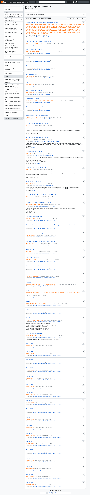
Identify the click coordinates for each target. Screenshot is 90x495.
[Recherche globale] (52, 2)
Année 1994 (29, 384)
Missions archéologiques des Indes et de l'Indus (13, 19)
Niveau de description (11, 113)
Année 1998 (29, 409)
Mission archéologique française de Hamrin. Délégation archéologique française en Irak (13, 107)
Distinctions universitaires (34, 266)
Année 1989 (29, 351)
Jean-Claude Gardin (13, 43)
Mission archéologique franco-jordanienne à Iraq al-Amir (13, 98)
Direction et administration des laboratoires (39, 41)
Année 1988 (29, 343)
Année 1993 (29, 376)
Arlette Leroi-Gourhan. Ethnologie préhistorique (13, 52)
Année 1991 (29, 359)
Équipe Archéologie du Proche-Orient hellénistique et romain (13, 15)
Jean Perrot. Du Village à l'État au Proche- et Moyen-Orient (13, 33)
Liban (27, 310)
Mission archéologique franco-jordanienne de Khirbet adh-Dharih (13, 93)
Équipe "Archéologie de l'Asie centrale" (42, 45)
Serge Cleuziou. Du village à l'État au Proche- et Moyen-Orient (13, 24)
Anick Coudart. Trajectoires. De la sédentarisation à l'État (46, 127)
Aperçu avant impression (31, 18)
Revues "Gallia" (13, 37)
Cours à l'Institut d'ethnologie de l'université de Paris (41, 233)
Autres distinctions (31, 274)
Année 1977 (29, 466)
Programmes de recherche (34, 49)
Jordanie (28, 282)
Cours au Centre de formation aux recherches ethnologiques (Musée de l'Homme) (50, 225)
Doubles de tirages (31, 318)
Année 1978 (29, 474)
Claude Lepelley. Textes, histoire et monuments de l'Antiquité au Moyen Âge (13, 47)
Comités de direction (32, 74)
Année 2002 (29, 433)
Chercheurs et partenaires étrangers (37, 115)
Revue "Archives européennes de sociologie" (43, 155)
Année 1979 (29, 482)
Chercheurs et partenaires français (36, 107)
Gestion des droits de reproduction (36, 167)
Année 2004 (29, 441)
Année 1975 (29, 450)
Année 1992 (29, 368)
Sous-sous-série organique (13, 119)
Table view (48, 18)
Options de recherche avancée (35, 14)
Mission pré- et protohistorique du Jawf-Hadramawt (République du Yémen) (13, 81)
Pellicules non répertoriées (34, 333)
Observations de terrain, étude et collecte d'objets (41, 194)
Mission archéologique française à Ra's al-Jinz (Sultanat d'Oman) (13, 102)
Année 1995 (29, 392)
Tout (6, 12)
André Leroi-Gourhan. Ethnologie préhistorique (44, 198)
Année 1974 (29, 417)
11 (64, 492)
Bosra (28, 301)
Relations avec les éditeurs (34, 151)
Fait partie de (9, 9)
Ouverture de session (83, 2)
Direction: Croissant (80, 18)
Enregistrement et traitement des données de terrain (42, 22)
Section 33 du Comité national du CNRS (37, 123)
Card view (41, 18)
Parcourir (32, 2)
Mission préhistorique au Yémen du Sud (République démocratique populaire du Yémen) (13, 87)
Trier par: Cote (71, 18)
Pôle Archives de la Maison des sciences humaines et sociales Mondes (13, 64)
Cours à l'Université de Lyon (34, 216)
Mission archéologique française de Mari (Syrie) (13, 29)
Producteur (8, 73)
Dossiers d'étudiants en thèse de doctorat (38, 202)
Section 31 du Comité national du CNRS (37, 137)
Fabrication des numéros (33, 181)
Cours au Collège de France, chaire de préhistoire (40, 241)
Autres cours (30, 249)
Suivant (68, 492)
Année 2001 (29, 425)
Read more (32, 147)
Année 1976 (29, 458)
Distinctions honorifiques (33, 257)
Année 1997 (29, 400)
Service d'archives (10, 57)
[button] (73, 2)
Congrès (28, 57)
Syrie (27, 290)
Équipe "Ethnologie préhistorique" (13, 39)
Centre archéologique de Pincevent (13, 68)
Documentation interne (33, 66)
